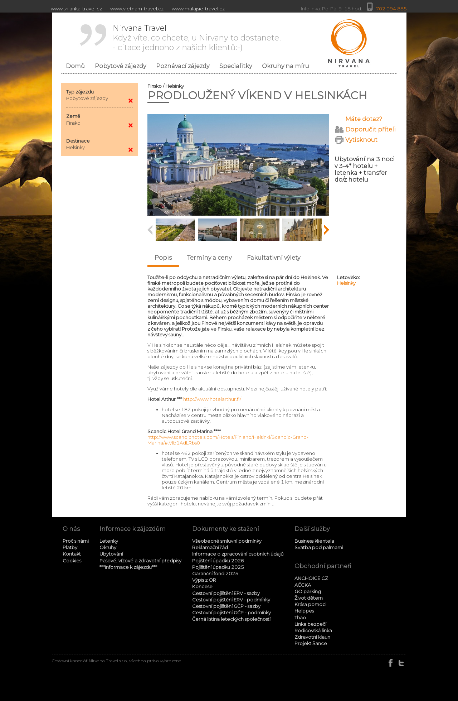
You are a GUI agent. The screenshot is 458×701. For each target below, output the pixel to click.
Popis (163, 257)
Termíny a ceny (209, 257)
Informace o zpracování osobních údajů (238, 554)
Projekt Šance (310, 643)
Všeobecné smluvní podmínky (227, 541)
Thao (300, 617)
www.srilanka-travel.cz (76, 8)
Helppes (304, 611)
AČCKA (302, 585)
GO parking (307, 591)
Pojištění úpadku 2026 (218, 560)
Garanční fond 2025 (215, 573)
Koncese (202, 586)
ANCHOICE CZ (311, 578)
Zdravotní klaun (312, 637)
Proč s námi (76, 541)
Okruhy (107, 547)
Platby (70, 547)
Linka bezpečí (310, 624)
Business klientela (314, 541)
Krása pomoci (310, 604)
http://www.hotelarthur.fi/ (212, 399)
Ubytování (111, 554)
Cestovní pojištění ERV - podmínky (231, 599)
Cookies (72, 560)
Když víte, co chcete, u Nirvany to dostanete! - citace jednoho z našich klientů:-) (197, 37)
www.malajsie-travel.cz (198, 8)
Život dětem (308, 598)
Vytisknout (361, 139)
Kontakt (72, 554)
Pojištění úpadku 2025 (218, 567)
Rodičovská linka (313, 630)
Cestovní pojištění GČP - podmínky (231, 612)
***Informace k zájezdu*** (128, 567)
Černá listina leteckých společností (231, 619)
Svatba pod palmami (318, 547)
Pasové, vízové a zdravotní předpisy (140, 560)
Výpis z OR (204, 580)
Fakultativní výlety (273, 257)
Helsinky (346, 283)
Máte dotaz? (363, 119)
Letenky (108, 541)
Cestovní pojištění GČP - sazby (226, 606)
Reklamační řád (210, 547)
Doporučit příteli (370, 129)
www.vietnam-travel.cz (137, 8)
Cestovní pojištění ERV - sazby (226, 593)
